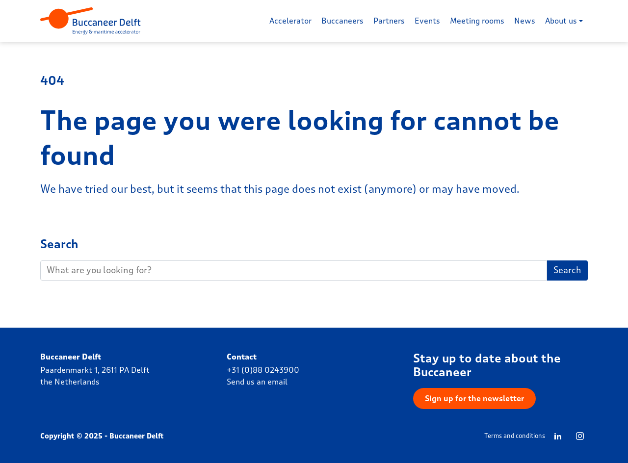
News (524, 21)
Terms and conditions (514, 436)
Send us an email (257, 382)
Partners (389, 21)
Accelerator (290, 21)
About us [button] (561, 21)
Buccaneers (342, 21)
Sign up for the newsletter (474, 398)
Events (427, 21)
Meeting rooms (477, 21)
